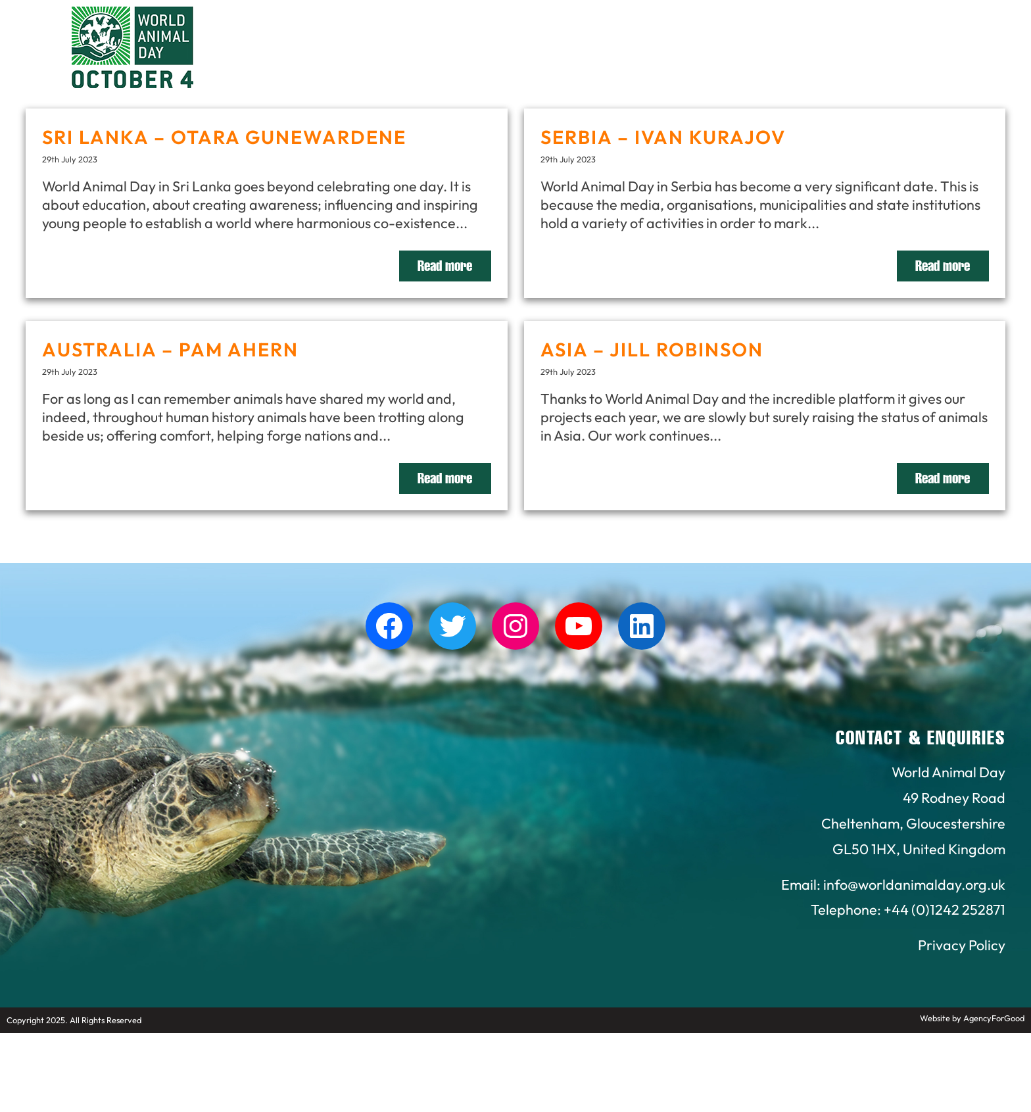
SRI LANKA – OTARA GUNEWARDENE (224, 137)
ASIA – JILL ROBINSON (651, 349)
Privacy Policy (961, 945)
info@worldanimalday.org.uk (914, 884)
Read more (445, 266)
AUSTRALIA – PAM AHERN (170, 349)
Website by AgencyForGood (972, 1018)
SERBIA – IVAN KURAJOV (663, 137)
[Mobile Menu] (25, 36)
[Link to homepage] (132, 49)
